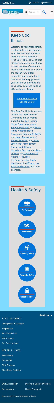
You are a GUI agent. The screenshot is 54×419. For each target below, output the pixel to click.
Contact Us (7, 360)
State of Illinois (30, 396)
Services (47, 3)
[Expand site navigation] (52, 12)
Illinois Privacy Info (33, 389)
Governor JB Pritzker (10, 396)
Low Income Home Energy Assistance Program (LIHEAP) (24, 124)
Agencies (34, 3)
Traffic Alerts (8, 338)
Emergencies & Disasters (13, 324)
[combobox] (34, 12)
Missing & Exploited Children (37, 384)
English (32, 12)
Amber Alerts (8, 389)
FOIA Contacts (8, 365)
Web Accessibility (10, 384)
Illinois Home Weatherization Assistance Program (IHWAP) (26, 130)
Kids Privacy (7, 355)
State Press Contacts (11, 370)
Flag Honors (7, 329)
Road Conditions (9, 333)
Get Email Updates (10, 343)
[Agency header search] (44, 12)
